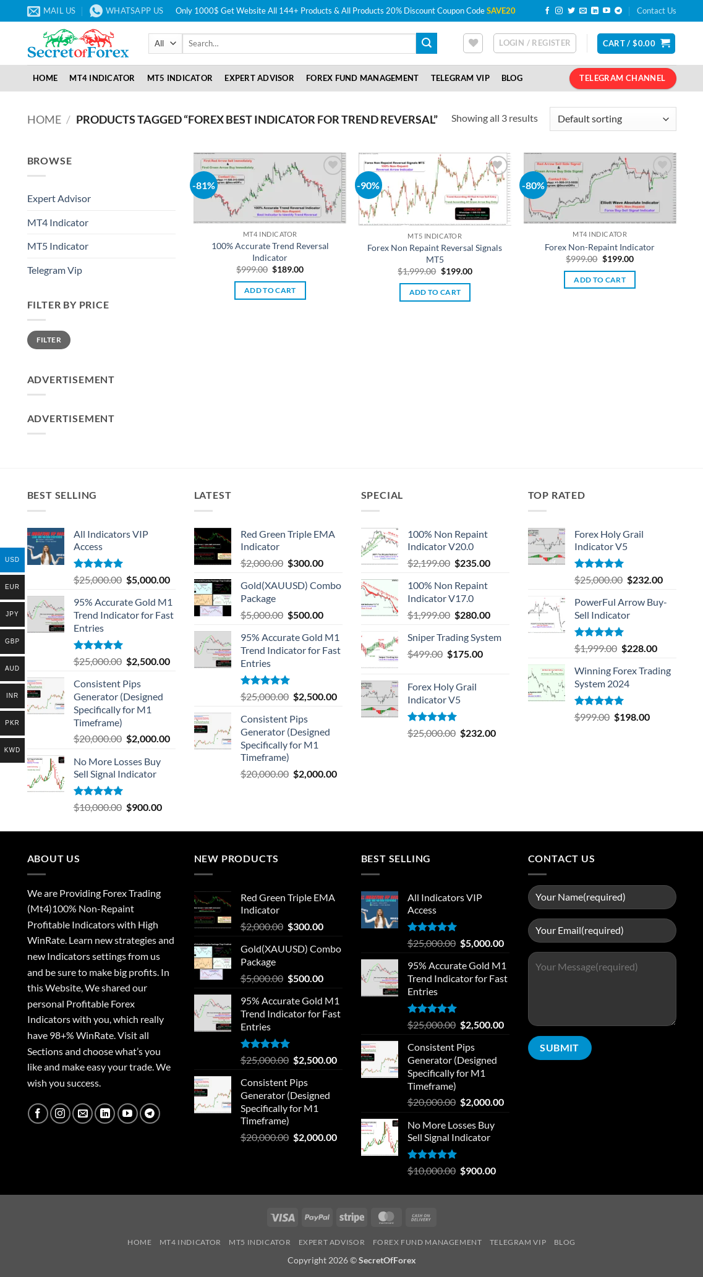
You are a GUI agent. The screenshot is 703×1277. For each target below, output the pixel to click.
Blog (511, 78)
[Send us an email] (583, 11)
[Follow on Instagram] (559, 11)
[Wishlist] (473, 43)
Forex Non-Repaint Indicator (600, 247)
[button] (534, 43)
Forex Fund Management (362, 78)
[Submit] (426, 43)
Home (45, 78)
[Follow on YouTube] (606, 11)
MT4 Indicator (102, 78)
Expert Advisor (259, 78)
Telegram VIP (460, 78)
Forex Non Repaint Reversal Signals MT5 (434, 253)
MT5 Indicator (180, 78)
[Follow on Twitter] (571, 11)
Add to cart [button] (270, 290)
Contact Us (656, 10)
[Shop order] (613, 119)
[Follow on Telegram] (618, 11)
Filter (48, 339)
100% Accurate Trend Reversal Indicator (270, 251)
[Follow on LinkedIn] (595, 11)
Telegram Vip (54, 270)
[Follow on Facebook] (547, 11)
